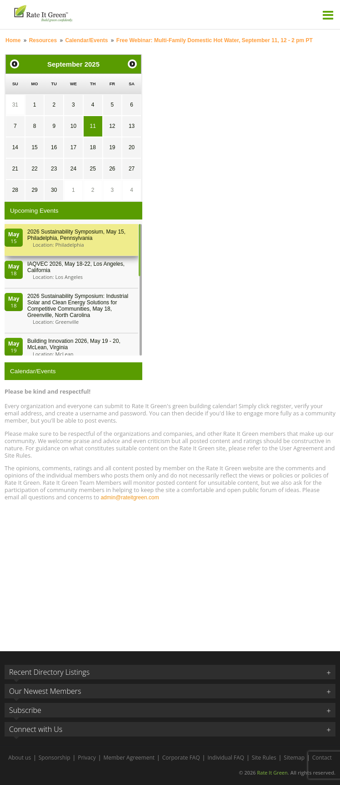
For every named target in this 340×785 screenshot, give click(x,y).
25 (92, 169)
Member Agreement (129, 757)
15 (34, 147)
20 (132, 147)
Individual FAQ (225, 757)
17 (73, 147)
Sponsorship (54, 757)
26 (112, 169)
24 (73, 169)
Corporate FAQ (181, 757)
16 (54, 147)
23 (54, 169)
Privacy (87, 757)
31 (15, 105)
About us (19, 757)
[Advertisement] (170, 571)
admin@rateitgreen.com (129, 497)
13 (132, 126)
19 (112, 147)
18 (92, 147)
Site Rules (264, 757)
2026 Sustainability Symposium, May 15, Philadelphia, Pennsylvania (76, 235)
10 (73, 126)
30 (54, 190)
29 (34, 190)
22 (34, 169)
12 (112, 126)
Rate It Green (272, 772)
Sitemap (294, 757)
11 (92, 126)
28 (15, 190)
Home (12, 40)
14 (15, 147)
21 (15, 169)
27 (132, 169)
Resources (43, 40)
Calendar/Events (86, 40)
